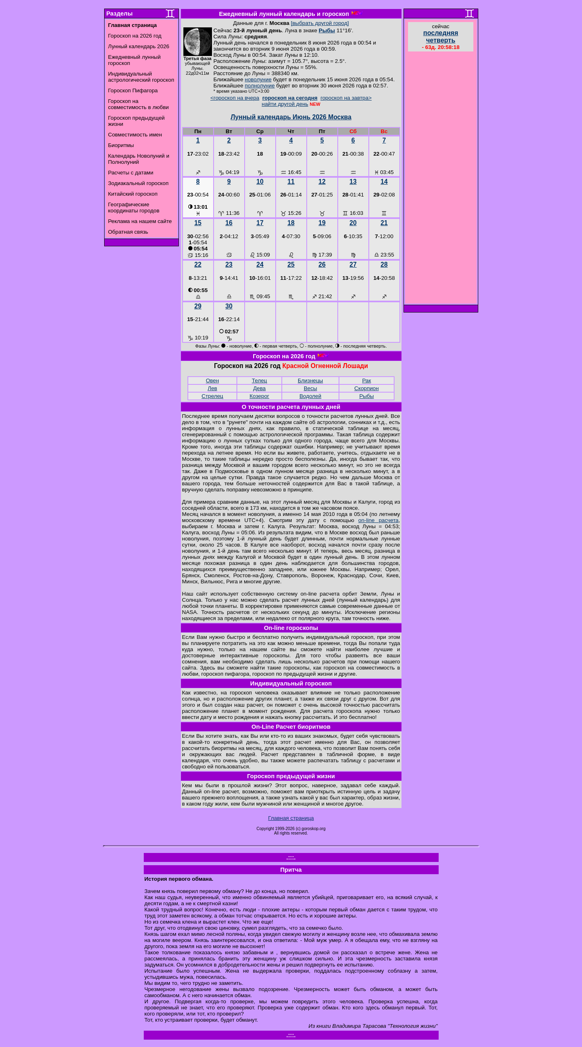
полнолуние (259, 86)
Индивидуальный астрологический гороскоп (141, 77)
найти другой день (285, 104)
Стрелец (212, 396)
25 (291, 264)
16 (228, 222)
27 (353, 264)
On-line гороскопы (291, 628)
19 (322, 222)
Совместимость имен (135, 135)
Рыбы (327, 30)
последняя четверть (440, 36)
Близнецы (310, 380)
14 (384, 181)
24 (259, 264)
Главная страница (291, 818)
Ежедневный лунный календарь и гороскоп (284, 14)
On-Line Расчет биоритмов (291, 726)
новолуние (258, 79)
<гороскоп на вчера (234, 98)
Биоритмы (121, 145)
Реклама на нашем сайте (140, 221)
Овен (212, 380)
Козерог (259, 396)
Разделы (119, 13)
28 (384, 264)
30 (228, 306)
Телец (259, 380)
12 (322, 181)
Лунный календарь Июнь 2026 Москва (291, 117)
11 (291, 181)
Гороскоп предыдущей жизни (291, 776)
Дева (259, 388)
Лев (212, 388)
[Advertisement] (440, 178)
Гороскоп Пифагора (133, 90)
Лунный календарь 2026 (138, 46)
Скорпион (367, 388)
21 (384, 222)
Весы (310, 388)
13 (353, 181)
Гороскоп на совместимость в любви (138, 104)
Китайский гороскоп (133, 194)
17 (259, 222)
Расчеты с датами (131, 173)
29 (197, 306)
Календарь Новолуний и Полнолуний (138, 159)
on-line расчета (378, 520)
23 (228, 264)
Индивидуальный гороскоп (291, 683)
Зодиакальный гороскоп (138, 183)
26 (322, 264)
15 (197, 222)
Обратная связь (128, 232)
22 (197, 264)
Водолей (310, 396)
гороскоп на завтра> (346, 98)
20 (353, 222)
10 (259, 181)
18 (291, 222)
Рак (366, 380)
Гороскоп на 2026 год (135, 36)
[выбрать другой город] (320, 23)
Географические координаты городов (134, 207)
